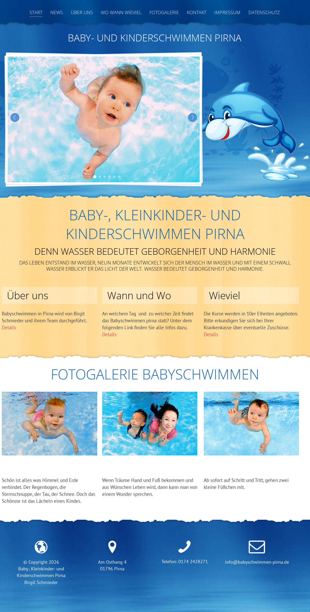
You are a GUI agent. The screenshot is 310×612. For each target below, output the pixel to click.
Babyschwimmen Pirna (94, 176)
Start (36, 12)
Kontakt (196, 12)
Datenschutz (264, 12)
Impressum (227, 12)
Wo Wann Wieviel (121, 12)
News (56, 12)
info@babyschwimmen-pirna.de (257, 562)
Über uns (82, 12)
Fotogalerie (164, 12)
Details (9, 327)
